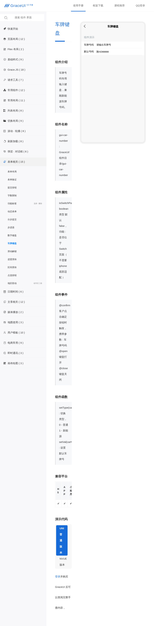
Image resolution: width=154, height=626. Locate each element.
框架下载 (98, 5)
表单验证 (12, 179)
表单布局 (12, 171)
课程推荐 (119, 5)
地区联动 (25, 283)
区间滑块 (12, 267)
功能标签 (25, 204)
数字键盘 (12, 235)
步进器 (11, 227)
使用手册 (78, 5)
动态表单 (12, 211)
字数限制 (12, 195)
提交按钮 (12, 187)
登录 (57, 576)
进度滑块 (12, 259)
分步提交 (12, 219)
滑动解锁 (12, 251)
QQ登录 (140, 5)
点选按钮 (12, 275)
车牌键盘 (12, 243)
